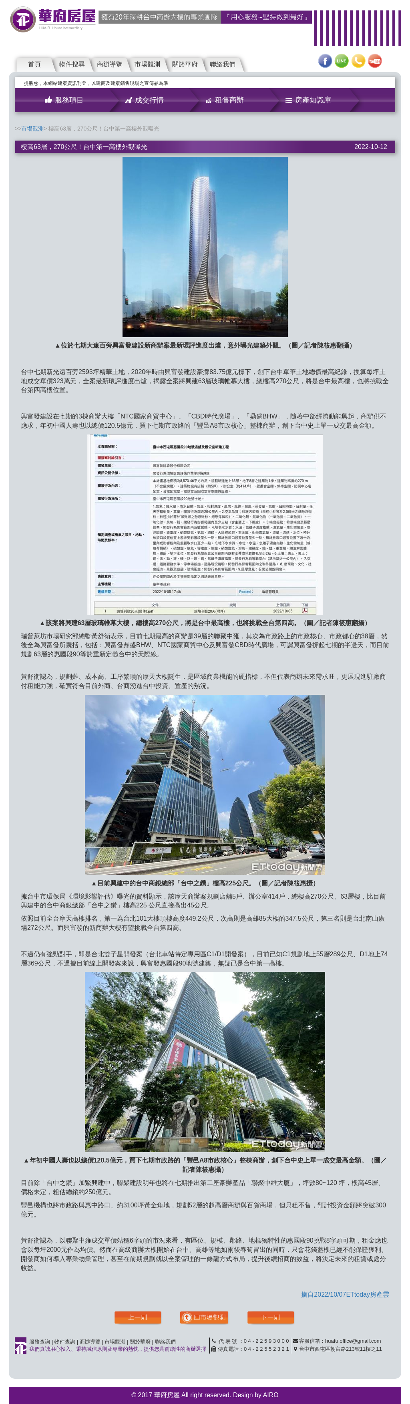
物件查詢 (64, 1342)
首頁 (34, 64)
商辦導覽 (110, 64)
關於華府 (185, 64)
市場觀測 (147, 64)
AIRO (271, 1395)
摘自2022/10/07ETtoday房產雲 (345, 1294)
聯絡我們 (222, 64)
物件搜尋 (72, 64)
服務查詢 (39, 1342)
